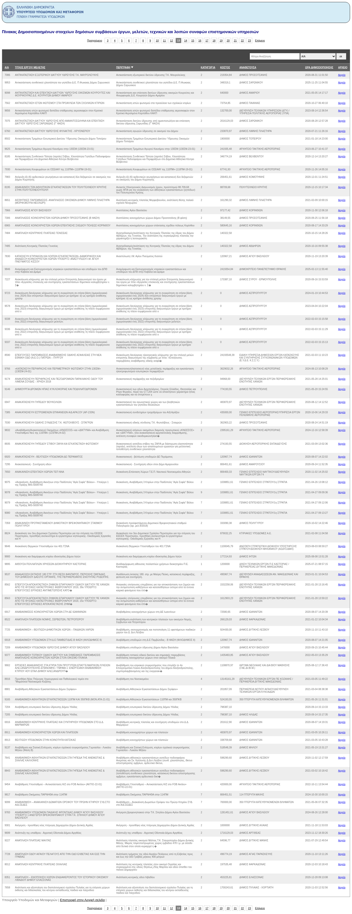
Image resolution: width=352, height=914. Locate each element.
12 (171, 40)
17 (207, 40)
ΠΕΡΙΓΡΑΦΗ (123, 67)
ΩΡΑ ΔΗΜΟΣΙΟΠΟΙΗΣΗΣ (319, 67)
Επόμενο (260, 40)
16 (199, 40)
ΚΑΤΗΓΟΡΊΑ (208, 67)
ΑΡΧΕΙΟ (342, 67)
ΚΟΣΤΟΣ (225, 67)
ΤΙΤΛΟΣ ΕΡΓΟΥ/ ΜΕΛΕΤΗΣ (30, 67)
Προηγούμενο (94, 40)
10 (157, 40)
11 (164, 40)
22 (242, 40)
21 (235, 40)
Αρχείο (341, 75)
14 (185, 40)
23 (249, 40)
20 (228, 40)
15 (192, 40)
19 (221, 40)
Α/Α (7, 67)
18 (214, 40)
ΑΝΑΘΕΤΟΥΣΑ (247, 67)
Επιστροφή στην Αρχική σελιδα (82, 900)
